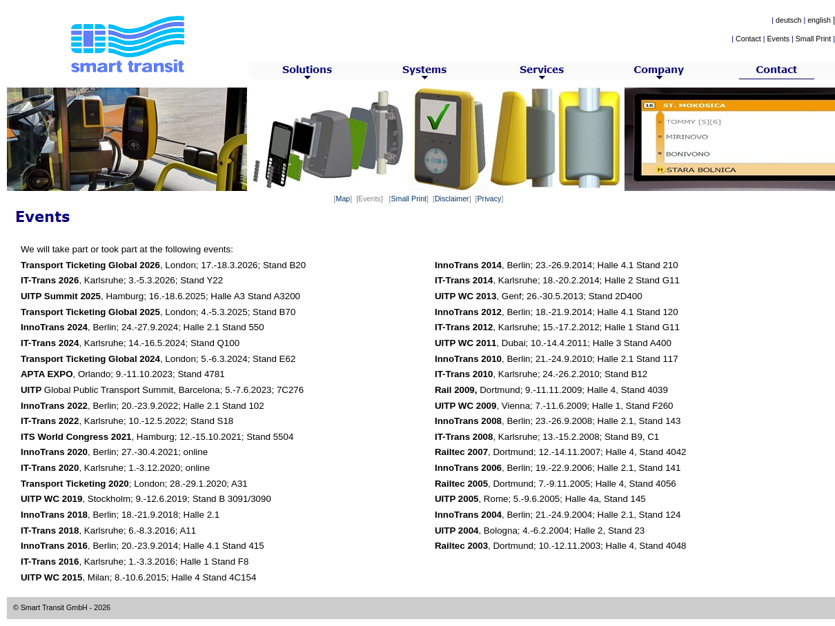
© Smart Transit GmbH (50, 607)
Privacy (489, 198)
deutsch (788, 20)
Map (343, 198)
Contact (748, 38)
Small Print (814, 38)
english (819, 20)
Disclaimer (452, 198)
